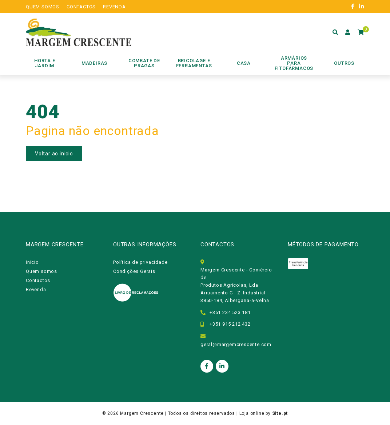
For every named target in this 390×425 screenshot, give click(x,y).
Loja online (251, 413)
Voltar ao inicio (54, 153)
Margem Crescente (142, 413)
